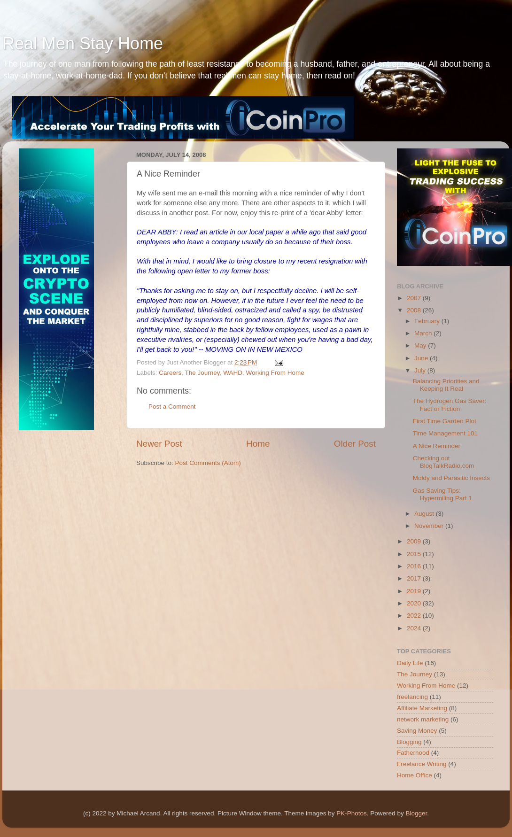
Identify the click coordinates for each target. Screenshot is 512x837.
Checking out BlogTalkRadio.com (443, 462)
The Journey (202, 372)
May (421, 345)
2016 (415, 566)
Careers (170, 372)
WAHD (232, 372)
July (420, 370)
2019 (415, 591)
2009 (415, 541)
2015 (415, 554)
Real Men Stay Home (82, 43)
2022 (415, 615)
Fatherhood (413, 752)
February (428, 321)
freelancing (412, 696)
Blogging (409, 741)
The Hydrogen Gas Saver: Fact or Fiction (450, 404)
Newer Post (159, 444)
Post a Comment (172, 406)
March (424, 333)
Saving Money (417, 730)
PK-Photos (351, 813)
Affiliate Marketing (422, 708)
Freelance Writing (422, 763)
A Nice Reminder (436, 446)
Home (258, 444)
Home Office (414, 775)
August (425, 513)
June (422, 358)
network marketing (423, 719)
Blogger (416, 813)
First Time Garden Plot (444, 421)
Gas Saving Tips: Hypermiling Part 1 (442, 494)
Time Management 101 (445, 433)
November (429, 525)
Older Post (355, 444)
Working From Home (275, 372)
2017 (415, 578)
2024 (415, 628)
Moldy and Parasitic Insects (451, 477)
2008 (415, 310)
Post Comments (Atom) (208, 462)
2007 (415, 298)
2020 (415, 603)
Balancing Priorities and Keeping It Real (446, 385)
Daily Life (410, 662)
